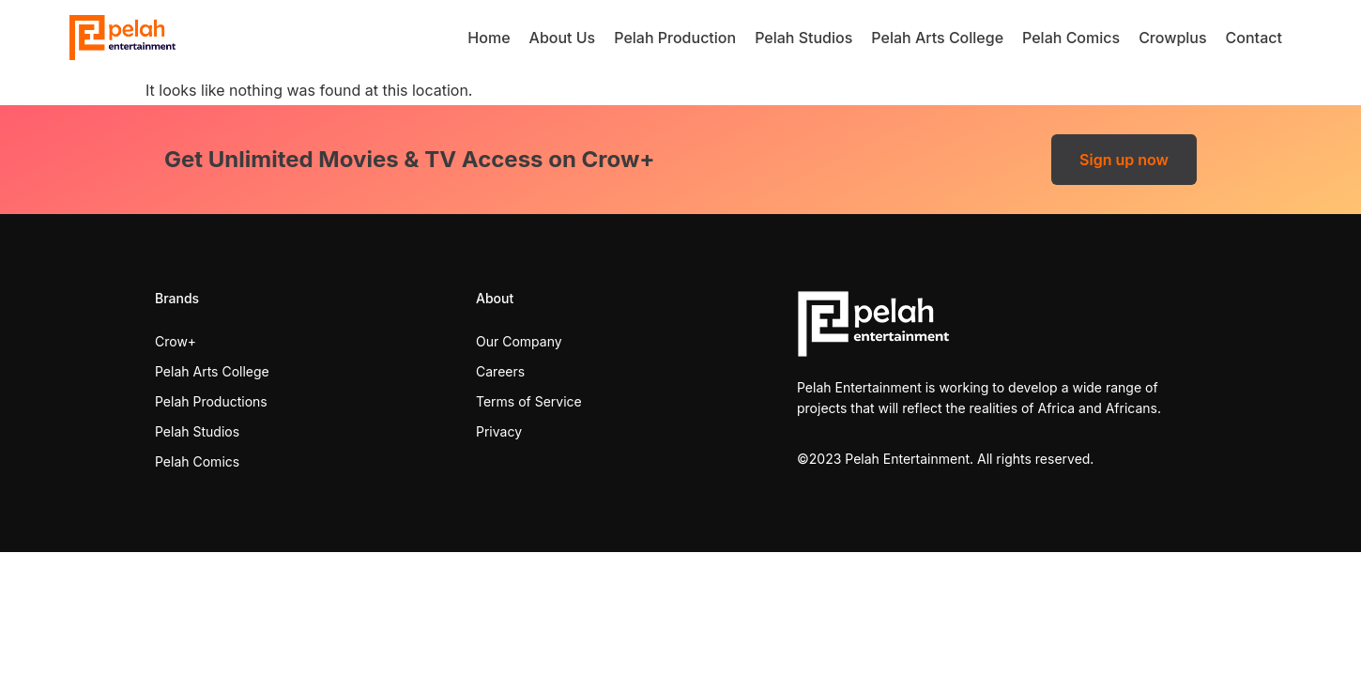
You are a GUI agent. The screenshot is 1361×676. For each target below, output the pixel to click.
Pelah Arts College (937, 37)
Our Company (519, 341)
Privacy (499, 431)
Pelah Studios (803, 37)
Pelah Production (675, 37)
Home (488, 37)
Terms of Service (529, 401)
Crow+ (175, 341)
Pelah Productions (211, 401)
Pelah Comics (1071, 37)
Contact (1254, 37)
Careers (500, 371)
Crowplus (1172, 37)
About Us (562, 37)
